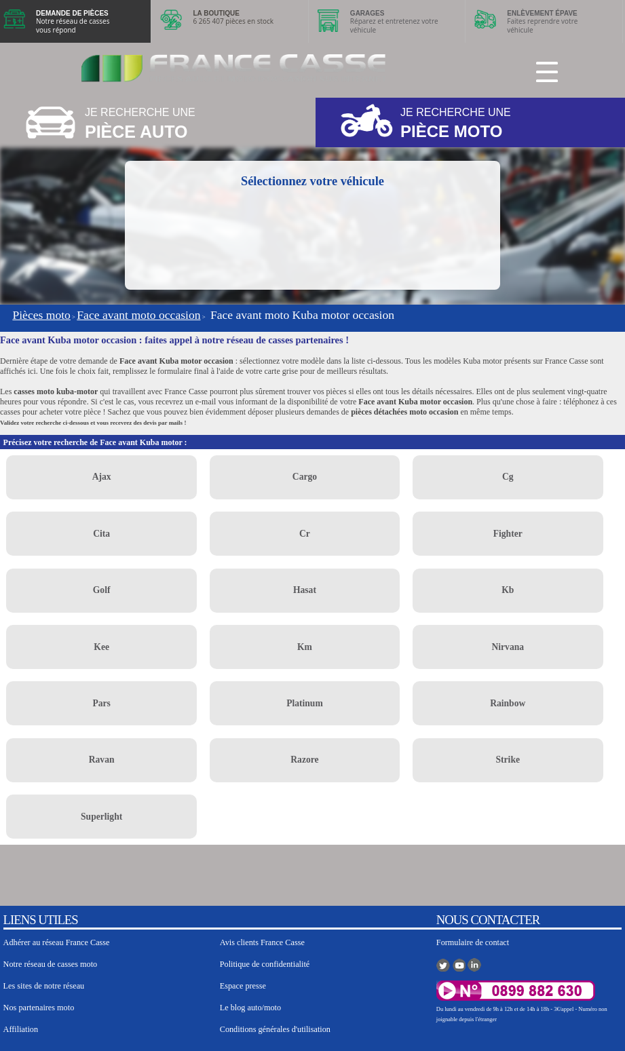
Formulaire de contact (472, 942)
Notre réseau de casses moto (50, 964)
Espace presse (243, 986)
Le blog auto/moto (250, 1007)
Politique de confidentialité (265, 964)
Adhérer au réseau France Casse (56, 942)
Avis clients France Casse (262, 942)
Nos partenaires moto (39, 1007)
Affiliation (20, 1029)
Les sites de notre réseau (44, 986)
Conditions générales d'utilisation (275, 1029)
